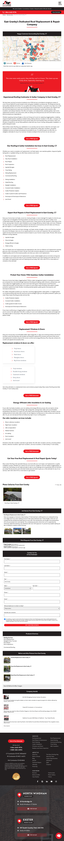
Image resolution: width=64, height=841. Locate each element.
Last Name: (7, 565)
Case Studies (35, 777)
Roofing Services (36, 738)
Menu (59, 3)
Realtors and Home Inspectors (40, 748)
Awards (34, 760)
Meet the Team (50, 756)
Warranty (34, 764)
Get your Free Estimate (32, 625)
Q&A (47, 762)
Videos (50, 777)
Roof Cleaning (36, 742)
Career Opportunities (52, 758)
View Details (6, 663)
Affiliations (49, 760)
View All (58, 485)
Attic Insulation (54, 746)
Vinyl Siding (53, 744)
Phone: (6, 592)
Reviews (34, 773)
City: (5, 579)
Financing (34, 766)
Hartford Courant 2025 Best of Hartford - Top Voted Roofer (39, 718)
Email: (6, 599)
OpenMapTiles (45, 60)
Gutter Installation (37, 744)
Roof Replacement (55, 738)
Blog (33, 758)
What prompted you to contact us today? (14, 605)
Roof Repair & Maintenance (39, 740)
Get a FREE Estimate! (32, 395)
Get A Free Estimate (16, 741)
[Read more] (11, 701)
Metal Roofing (54, 740)
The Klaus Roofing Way (52, 754)
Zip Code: (35, 585)
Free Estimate (56, 12)
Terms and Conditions (24, 621)
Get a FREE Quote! (32, 139)
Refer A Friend (36, 756)
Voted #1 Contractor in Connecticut (32, 707)
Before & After (36, 775)
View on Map (32, 809)
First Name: (7, 559)
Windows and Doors (37, 746)
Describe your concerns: (10, 612)
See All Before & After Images (13, 686)
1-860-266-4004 (16, 750)
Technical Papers (36, 762)
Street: (6, 572)
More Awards (7, 726)
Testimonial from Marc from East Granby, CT (32, 83)
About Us (34, 754)
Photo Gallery (51, 775)
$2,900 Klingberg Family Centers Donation (34, 697)
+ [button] (59, 55)
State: (6, 585)
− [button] (59, 57)
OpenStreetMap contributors (55, 60)
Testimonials (51, 773)
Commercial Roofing (55, 742)
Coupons (48, 764)
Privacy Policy (17, 621)
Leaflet (39, 60)
